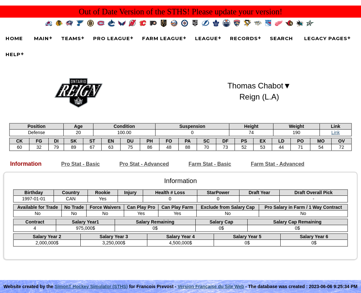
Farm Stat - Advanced (277, 164)
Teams (71, 38)
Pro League (111, 38)
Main (41, 38)
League (206, 38)
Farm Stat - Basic (210, 164)
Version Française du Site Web (211, 286)
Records (244, 38)
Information (25, 164)
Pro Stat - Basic (80, 164)
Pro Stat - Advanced (144, 164)
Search (281, 38)
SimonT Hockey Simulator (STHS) (91, 286)
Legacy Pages (325, 38)
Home (14, 38)
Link (335, 132)
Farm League (162, 38)
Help (13, 54)
